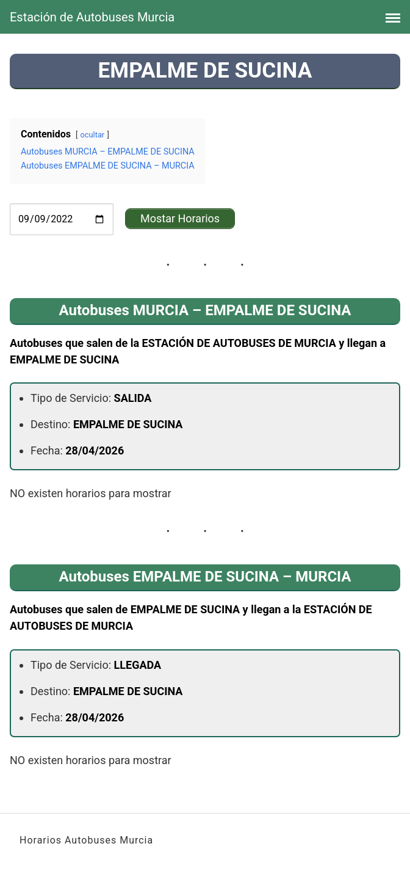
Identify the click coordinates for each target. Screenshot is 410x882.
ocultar (93, 134)
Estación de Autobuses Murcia (92, 17)
